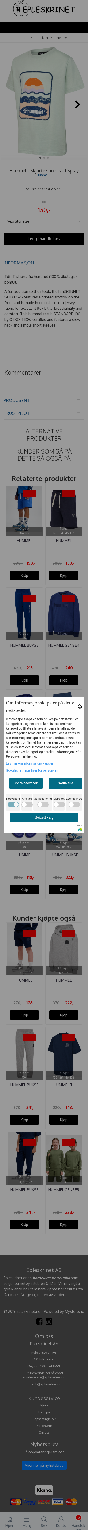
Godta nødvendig (26, 783)
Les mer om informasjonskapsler (29, 763)
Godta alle (65, 783)
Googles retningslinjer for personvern (32, 770)
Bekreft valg (44, 817)
